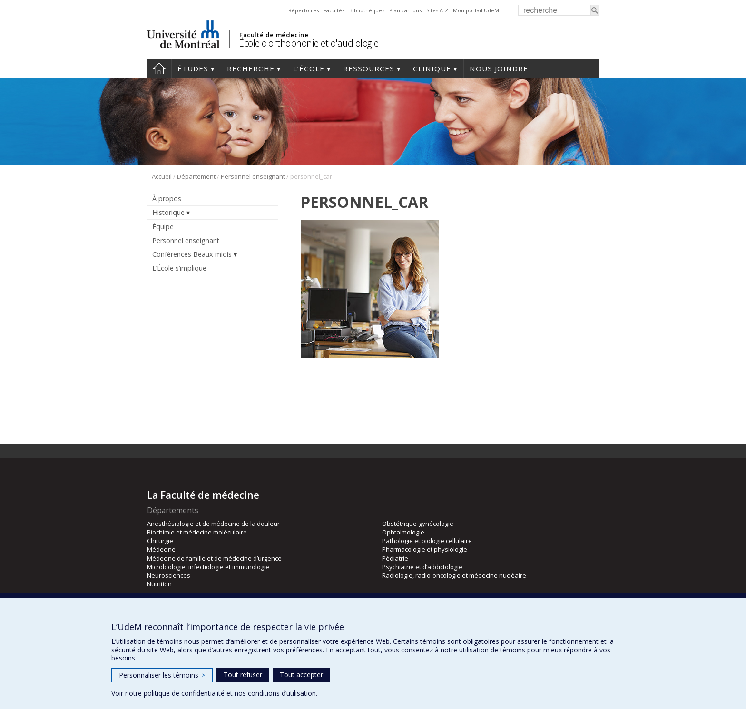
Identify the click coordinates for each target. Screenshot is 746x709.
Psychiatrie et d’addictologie (422, 567)
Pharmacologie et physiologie (424, 549)
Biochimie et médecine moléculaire (197, 532)
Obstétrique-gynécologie (417, 523)
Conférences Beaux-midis (192, 254)
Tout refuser (243, 674)
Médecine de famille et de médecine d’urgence (214, 558)
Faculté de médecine (273, 34)
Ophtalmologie (403, 532)
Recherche (251, 68)
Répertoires (303, 10)
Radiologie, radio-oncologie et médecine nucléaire (454, 575)
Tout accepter (301, 674)
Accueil (159, 68)
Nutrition (159, 584)
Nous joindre (499, 68)
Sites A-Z (437, 10)
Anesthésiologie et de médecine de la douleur (213, 523)
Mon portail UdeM (476, 10)
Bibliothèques (366, 10)
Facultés (334, 10)
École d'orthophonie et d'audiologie (309, 43)
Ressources (368, 68)
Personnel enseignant (253, 176)
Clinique (432, 68)
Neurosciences (168, 575)
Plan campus (405, 10)
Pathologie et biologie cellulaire (427, 540)
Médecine (161, 549)
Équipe (163, 226)
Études (192, 68)
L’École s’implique (179, 267)
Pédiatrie (395, 558)
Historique (168, 212)
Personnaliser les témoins (162, 675)
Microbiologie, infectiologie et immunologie (208, 567)
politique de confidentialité (184, 693)
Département (196, 176)
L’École (308, 68)
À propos (166, 198)
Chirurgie (160, 540)
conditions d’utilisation (282, 693)
